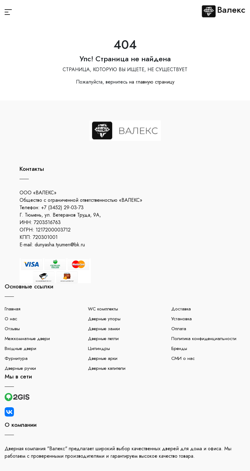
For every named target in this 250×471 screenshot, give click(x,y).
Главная (12, 308)
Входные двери (20, 348)
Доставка (181, 308)
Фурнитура (16, 358)
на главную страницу (151, 81)
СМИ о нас (183, 358)
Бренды (179, 348)
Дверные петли (103, 338)
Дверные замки (104, 328)
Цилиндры (99, 348)
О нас (11, 318)
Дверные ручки (20, 368)
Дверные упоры (104, 318)
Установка (181, 318)
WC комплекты (103, 308)
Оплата (178, 328)
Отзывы (12, 328)
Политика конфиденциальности (203, 338)
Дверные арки (102, 358)
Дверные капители (106, 368)
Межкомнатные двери (27, 338)
